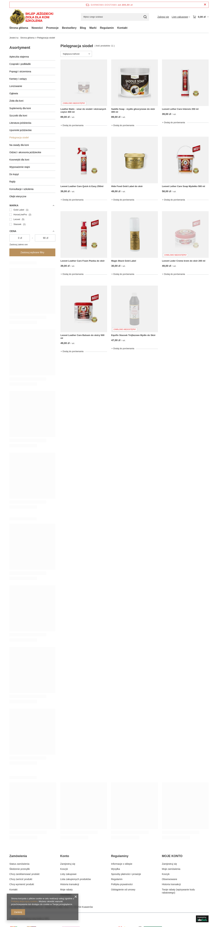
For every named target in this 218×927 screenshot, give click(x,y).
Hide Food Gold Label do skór (127, 186)
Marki (93, 27)
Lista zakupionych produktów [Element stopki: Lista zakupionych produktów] (75, 879)
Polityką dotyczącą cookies (24, 901)
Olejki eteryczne (17, 196)
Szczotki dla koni (18, 115)
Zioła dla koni (16, 100)
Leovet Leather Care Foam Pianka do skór (82, 261)
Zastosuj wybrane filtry (32, 252)
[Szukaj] (145, 17)
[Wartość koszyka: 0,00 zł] (201, 17)
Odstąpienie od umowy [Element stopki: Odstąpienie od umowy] (123, 889)
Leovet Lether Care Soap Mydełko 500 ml (183, 186)
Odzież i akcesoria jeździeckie (25, 152)
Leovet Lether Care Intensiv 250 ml (180, 109)
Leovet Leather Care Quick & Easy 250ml (81, 186)
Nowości (37, 27)
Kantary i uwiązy (18, 78)
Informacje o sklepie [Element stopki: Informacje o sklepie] (121, 863)
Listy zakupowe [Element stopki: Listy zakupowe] (68, 874)
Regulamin (107, 27)
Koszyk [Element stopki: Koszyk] (64, 869)
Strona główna (18, 27)
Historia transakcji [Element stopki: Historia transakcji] (69, 884)
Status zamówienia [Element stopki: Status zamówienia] (19, 863)
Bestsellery (69, 27)
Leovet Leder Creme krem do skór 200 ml (183, 261)
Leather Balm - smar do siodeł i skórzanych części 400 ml (83, 110)
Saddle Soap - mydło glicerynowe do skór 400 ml (133, 110)
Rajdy (12, 181)
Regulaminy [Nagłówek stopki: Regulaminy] (119, 856)
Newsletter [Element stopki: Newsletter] (66, 894)
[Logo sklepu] (31, 17)
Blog (83, 27)
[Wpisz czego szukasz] (115, 17)
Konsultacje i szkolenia (21, 189)
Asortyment (19, 47)
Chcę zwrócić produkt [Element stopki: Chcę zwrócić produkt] (20, 879)
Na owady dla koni (19, 145)
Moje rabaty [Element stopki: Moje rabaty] (66, 889)
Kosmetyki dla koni (19, 159)
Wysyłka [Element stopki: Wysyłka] (115, 869)
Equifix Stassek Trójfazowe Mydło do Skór (133, 335)
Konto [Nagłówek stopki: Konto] (64, 856)
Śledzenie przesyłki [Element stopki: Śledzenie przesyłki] (19, 869)
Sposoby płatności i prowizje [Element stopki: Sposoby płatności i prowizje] (126, 874)
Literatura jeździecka (20, 123)
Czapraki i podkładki (20, 64)
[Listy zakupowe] (181, 17)
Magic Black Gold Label (123, 261)
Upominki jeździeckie (20, 130)
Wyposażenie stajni (19, 167)
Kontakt (122, 27)
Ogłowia (13, 93)
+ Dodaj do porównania (72, 125)
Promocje (52, 27)
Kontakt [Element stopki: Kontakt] (13, 889)
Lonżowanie (15, 86)
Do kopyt (14, 174)
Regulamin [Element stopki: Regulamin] (116, 879)
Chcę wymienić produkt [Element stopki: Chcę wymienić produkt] (21, 884)
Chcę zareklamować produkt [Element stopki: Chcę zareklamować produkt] (24, 874)
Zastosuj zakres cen (19, 244)
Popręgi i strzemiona (20, 71)
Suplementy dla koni (20, 108)
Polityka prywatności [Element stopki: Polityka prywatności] (122, 884)
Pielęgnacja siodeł (19, 137)
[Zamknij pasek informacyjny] (205, 5)
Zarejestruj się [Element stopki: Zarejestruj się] (67, 863)
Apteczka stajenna (19, 56)
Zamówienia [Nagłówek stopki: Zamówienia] (18, 856)
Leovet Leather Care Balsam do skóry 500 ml (82, 336)
